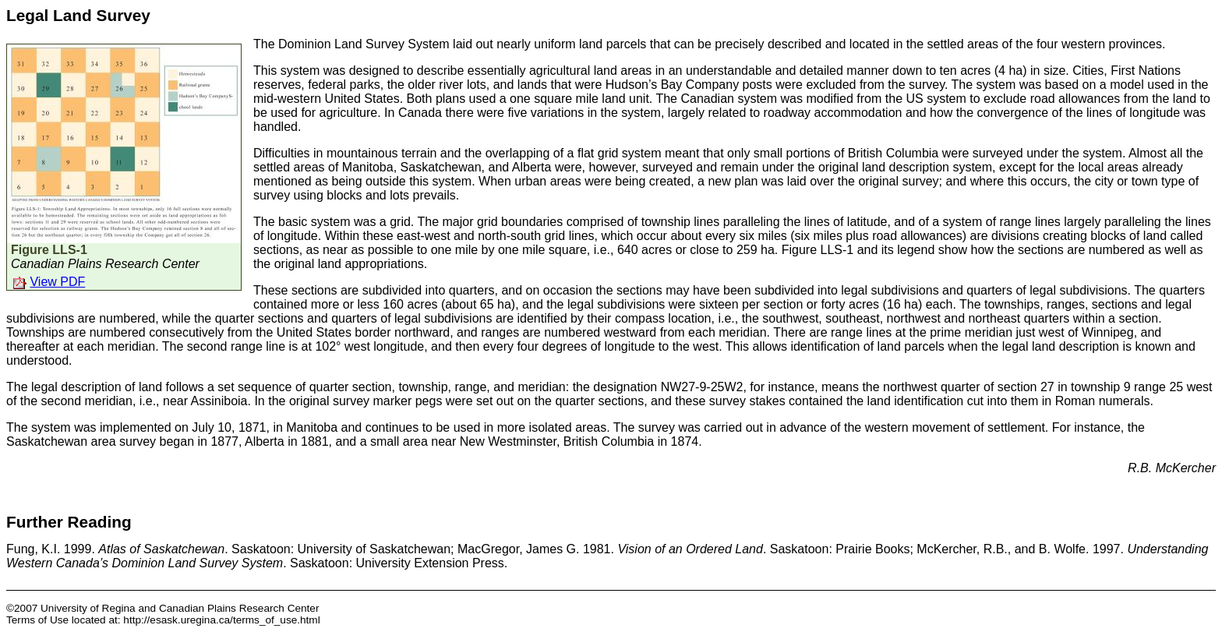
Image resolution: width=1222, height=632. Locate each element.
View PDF (57, 281)
